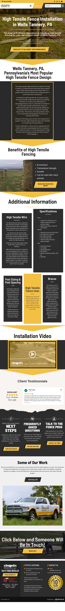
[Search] (62, 5)
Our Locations (6, 1)
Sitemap (13, 587)
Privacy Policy (6, 584)
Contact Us (38, 6)
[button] (32, 355)
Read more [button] (27, 402)
